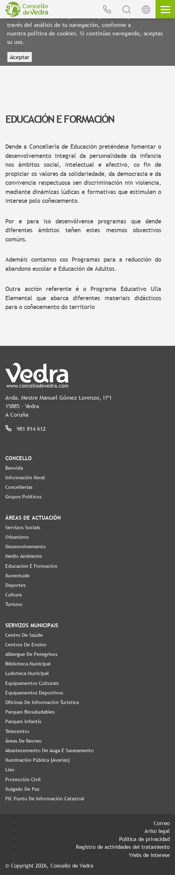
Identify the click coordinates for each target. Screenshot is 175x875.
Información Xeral (25, 477)
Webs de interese (149, 854)
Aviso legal (157, 830)
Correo (162, 823)
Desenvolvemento (25, 546)
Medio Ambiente (23, 556)
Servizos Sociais (22, 527)
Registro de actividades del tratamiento (123, 846)
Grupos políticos (23, 496)
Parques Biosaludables (30, 712)
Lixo (9, 769)
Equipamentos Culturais (32, 683)
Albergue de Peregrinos (31, 654)
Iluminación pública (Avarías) (37, 760)
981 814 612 (31, 429)
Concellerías (19, 487)
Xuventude (17, 575)
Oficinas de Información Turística (42, 702)
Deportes (15, 585)
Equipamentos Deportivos (34, 693)
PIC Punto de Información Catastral (44, 798)
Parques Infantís (23, 721)
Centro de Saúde (24, 635)
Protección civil (23, 779)
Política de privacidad (144, 838)
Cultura (13, 594)
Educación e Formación (31, 566)
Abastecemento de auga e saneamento (49, 750)
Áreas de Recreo (23, 741)
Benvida (14, 468)
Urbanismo (17, 537)
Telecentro (17, 731)
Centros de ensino (25, 644)
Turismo (14, 604)
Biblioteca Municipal (28, 663)
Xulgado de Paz (22, 789)
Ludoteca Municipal (27, 673)
